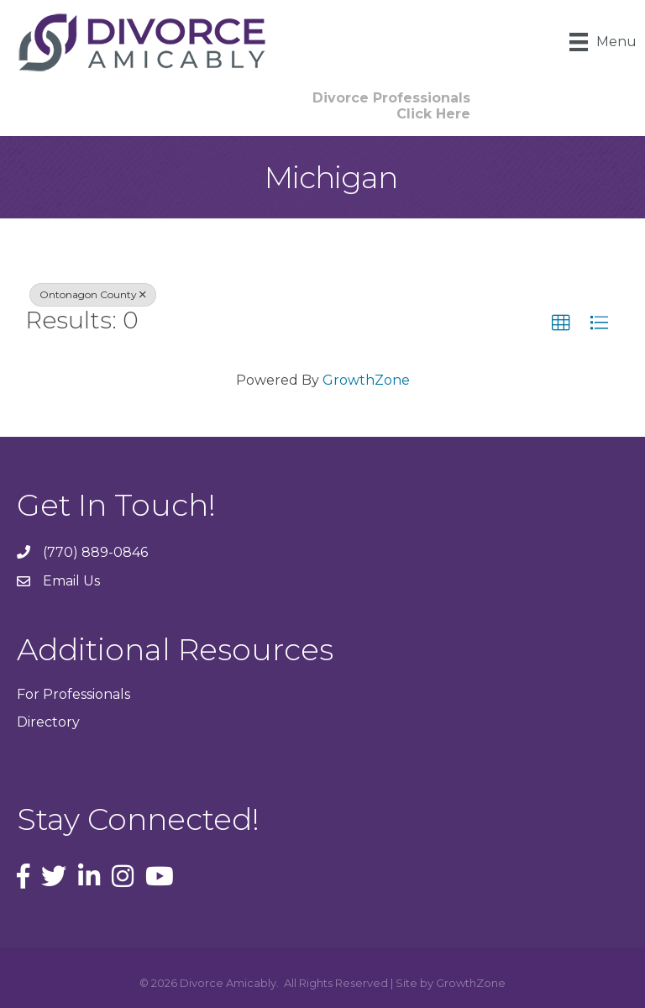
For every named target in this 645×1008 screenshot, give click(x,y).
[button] (561, 323)
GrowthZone (366, 380)
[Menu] (603, 42)
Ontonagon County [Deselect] (92, 294)
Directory (48, 722)
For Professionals (73, 694)
